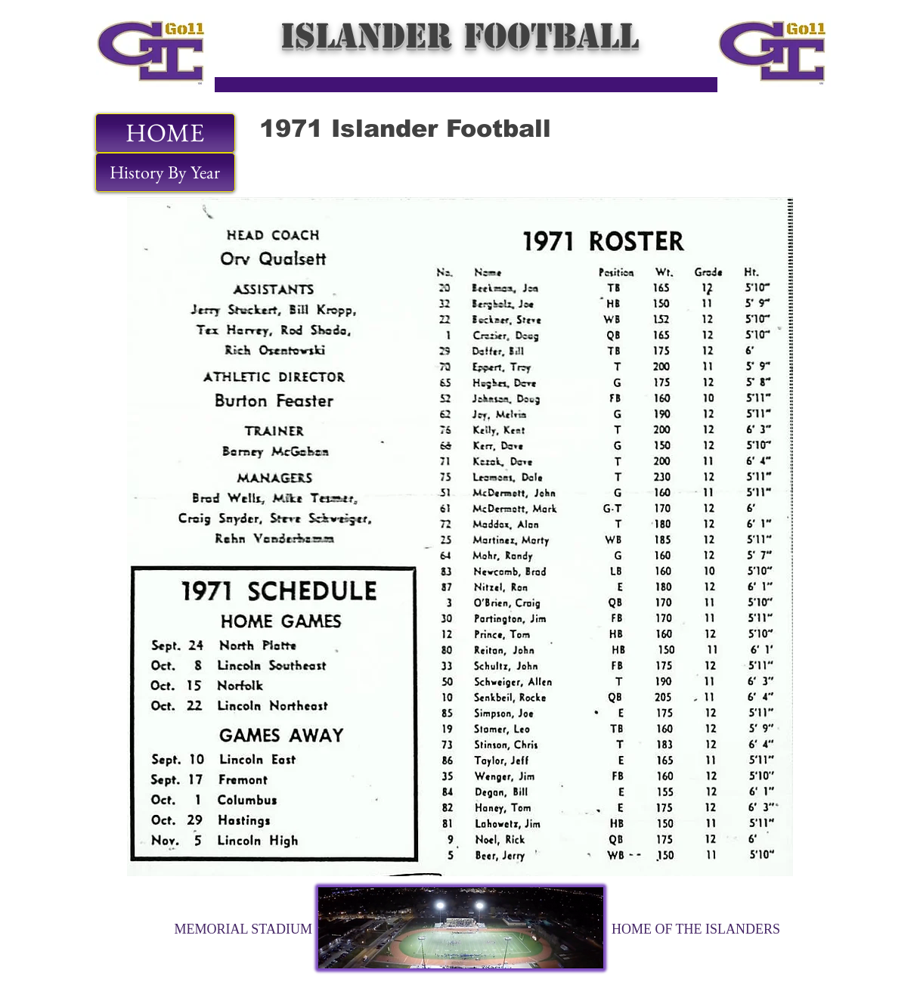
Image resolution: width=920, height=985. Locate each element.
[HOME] (165, 133)
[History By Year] (165, 172)
